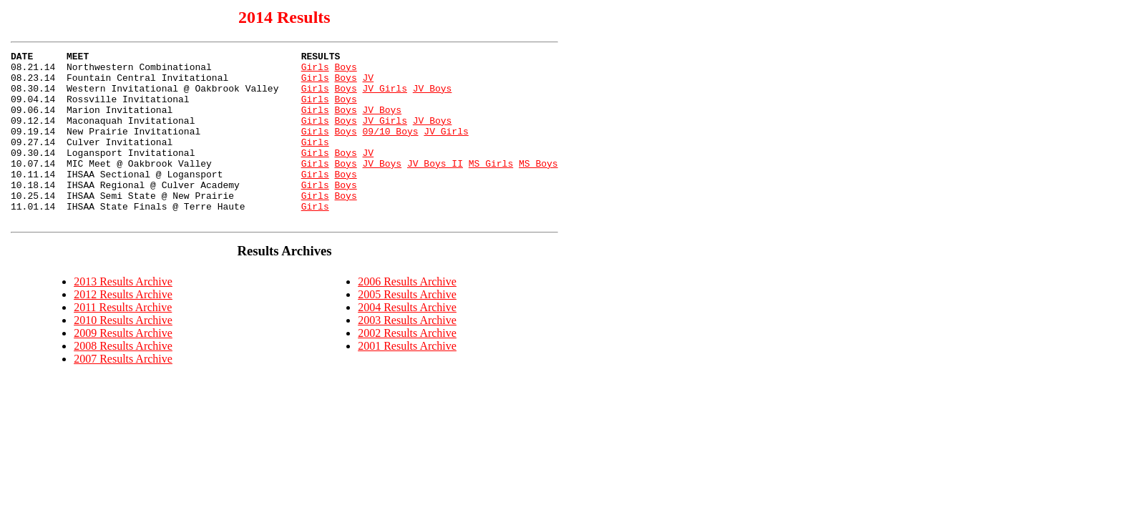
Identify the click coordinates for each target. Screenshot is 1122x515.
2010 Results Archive (123, 354)
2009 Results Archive (123, 367)
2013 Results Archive (123, 316)
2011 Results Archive (123, 341)
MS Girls (491, 186)
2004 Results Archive (407, 341)
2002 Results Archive (407, 367)
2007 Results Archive (123, 393)
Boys (345, 70)
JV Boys (432, 96)
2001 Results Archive (407, 380)
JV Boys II (435, 186)
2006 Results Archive (407, 316)
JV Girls (384, 96)
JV (368, 83)
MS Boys (538, 186)
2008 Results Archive (123, 380)
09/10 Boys (390, 148)
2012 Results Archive (123, 329)
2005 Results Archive (407, 329)
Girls (315, 70)
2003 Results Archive (407, 354)
